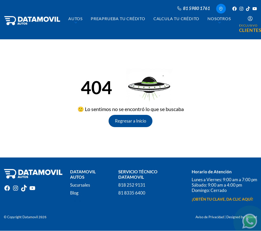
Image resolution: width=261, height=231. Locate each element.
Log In (76, 200)
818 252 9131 (131, 185)
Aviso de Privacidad (209, 217)
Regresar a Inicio (130, 121)
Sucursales (80, 185)
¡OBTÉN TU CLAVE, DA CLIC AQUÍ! (222, 199)
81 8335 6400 (131, 193)
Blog (74, 193)
